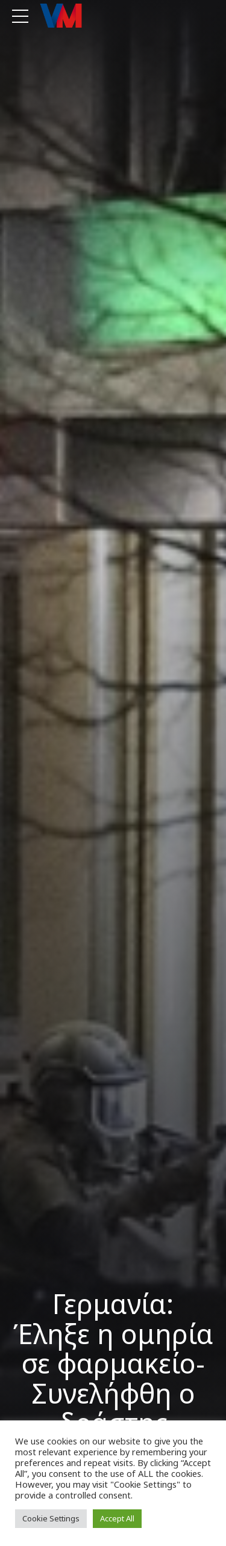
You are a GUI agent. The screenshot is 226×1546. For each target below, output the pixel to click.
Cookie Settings (51, 1518)
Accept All (117, 1518)
